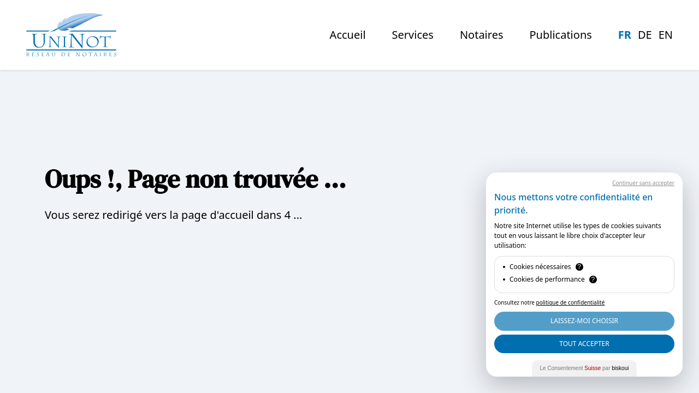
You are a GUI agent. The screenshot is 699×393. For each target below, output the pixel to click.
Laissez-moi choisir (584, 320)
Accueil (348, 34)
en (666, 34)
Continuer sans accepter (643, 183)
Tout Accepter (584, 343)
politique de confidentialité (570, 302)
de (645, 34)
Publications (561, 34)
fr (624, 34)
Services (413, 34)
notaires (481, 34)
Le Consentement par (584, 368)
